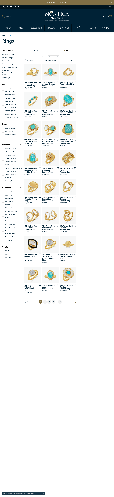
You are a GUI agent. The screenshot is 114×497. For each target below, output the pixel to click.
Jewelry (4, 35)
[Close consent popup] (43, 493)
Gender (5, 247)
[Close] (111, 2)
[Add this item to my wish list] (51, 94)
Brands (5, 124)
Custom (8, 28)
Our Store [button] (78, 28)
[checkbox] (6, 88)
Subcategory (7, 50)
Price (4, 84)
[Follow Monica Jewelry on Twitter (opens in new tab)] (7, 6)
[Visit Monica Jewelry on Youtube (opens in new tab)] (11, 6)
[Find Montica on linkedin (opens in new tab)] (18, 6)
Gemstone (6, 188)
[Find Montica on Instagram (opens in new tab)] (15, 6)
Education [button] (92, 28)
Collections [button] (36, 28)
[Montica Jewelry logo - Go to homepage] (57, 16)
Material (6, 145)
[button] (108, 7)
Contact (106, 28)
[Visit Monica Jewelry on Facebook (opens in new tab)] (3, 6)
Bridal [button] (21, 28)
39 (77, 378)
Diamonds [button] (64, 28)
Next (108, 60)
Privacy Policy (30, 493)
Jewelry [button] (51, 28)
